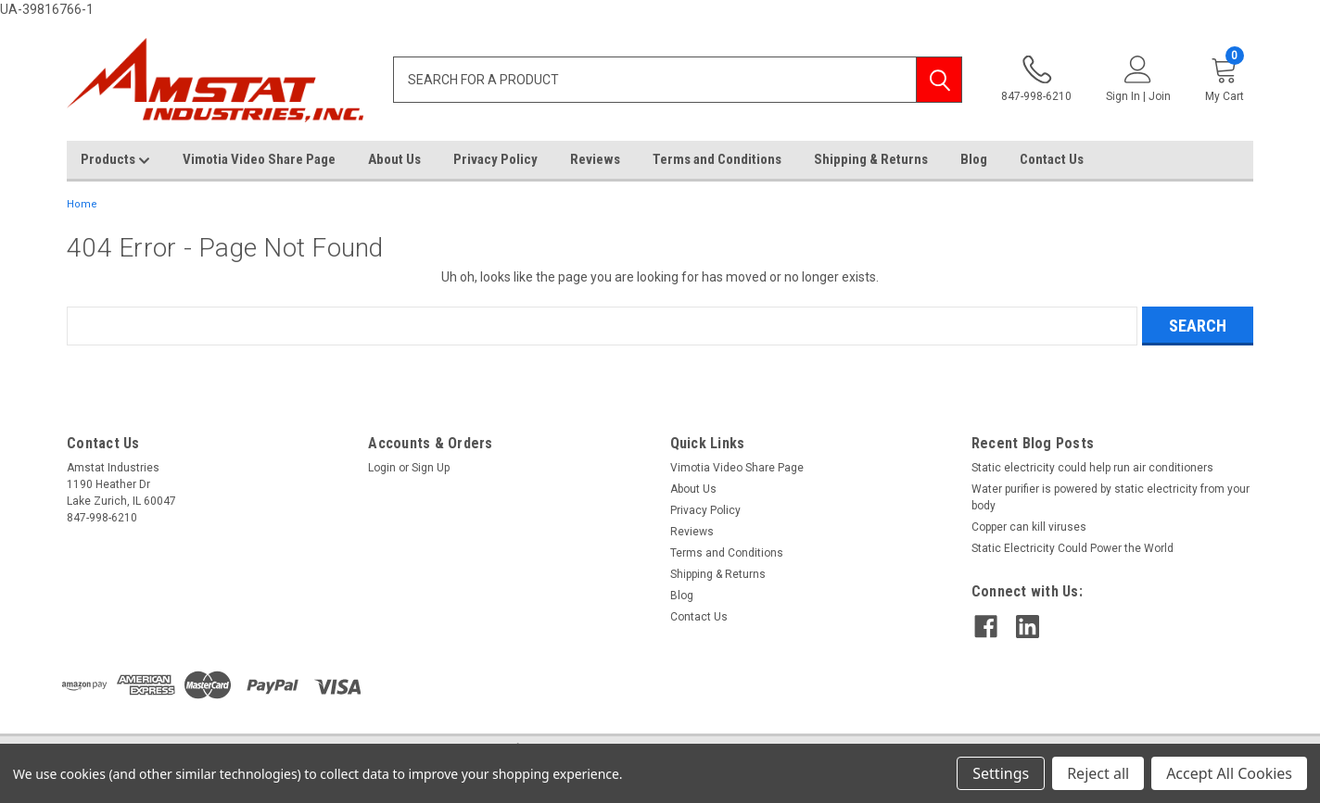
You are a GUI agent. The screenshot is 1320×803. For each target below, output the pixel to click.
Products (115, 160)
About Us (394, 159)
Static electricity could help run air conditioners (1092, 467)
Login (382, 467)
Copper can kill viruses (1028, 527)
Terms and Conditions (717, 159)
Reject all (1098, 773)
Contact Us (1052, 159)
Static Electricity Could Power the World (1072, 548)
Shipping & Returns (871, 159)
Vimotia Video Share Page (259, 159)
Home (82, 204)
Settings (1000, 773)
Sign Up (431, 467)
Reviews (595, 159)
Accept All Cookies (1229, 773)
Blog (973, 159)
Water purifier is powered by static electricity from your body (1110, 497)
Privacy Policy (495, 159)
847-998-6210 (1036, 79)
